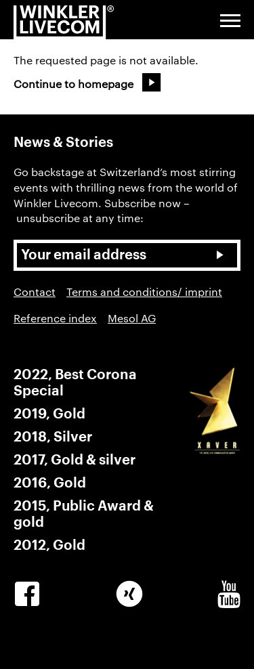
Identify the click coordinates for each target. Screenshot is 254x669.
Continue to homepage (73, 83)
